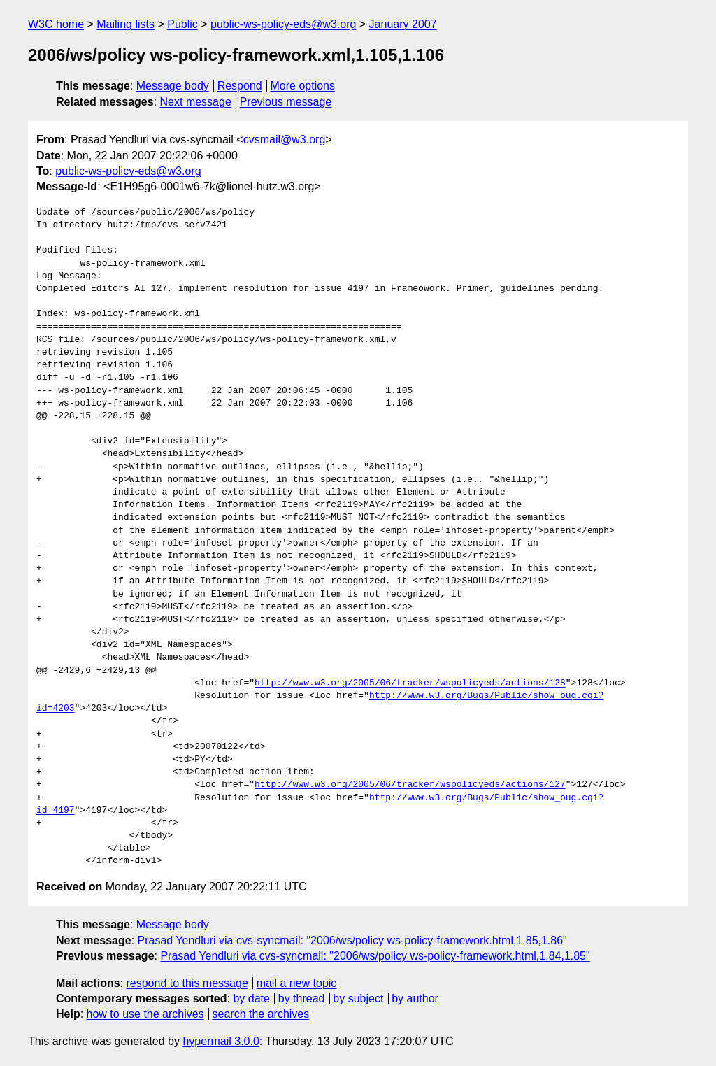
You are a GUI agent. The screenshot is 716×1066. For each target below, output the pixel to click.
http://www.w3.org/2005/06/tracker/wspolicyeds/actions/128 (410, 683)
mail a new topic (297, 983)
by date (251, 998)
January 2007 (403, 24)
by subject (358, 998)
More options (303, 86)
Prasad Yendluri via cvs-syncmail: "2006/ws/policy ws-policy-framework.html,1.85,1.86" (352, 940)
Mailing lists (125, 24)
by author (415, 998)
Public (182, 24)
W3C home (56, 24)
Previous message (286, 102)
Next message (195, 102)
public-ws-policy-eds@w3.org (283, 24)
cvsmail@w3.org (284, 139)
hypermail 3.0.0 (220, 1041)
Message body (172, 86)
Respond (239, 86)
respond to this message (187, 983)
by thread (301, 998)
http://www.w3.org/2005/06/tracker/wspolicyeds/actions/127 (410, 785)
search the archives (261, 1014)
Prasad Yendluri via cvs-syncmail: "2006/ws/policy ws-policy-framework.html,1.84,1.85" (374, 956)
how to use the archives (145, 1014)
